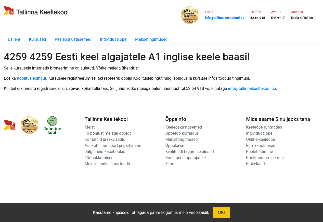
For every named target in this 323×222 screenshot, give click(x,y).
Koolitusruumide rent (265, 157)
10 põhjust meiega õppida (108, 133)
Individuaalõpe (113, 39)
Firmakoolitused (260, 145)
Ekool (170, 163)
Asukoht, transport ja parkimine (113, 145)
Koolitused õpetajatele (185, 157)
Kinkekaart (255, 163)
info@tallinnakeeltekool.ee (252, 88)
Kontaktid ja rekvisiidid (105, 139)
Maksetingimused (151, 39)
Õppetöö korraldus (182, 133)
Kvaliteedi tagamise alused (189, 151)
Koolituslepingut (31, 78)
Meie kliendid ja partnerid (107, 163)
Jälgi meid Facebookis (105, 151)
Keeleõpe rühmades (264, 127)
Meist (90, 127)
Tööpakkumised (99, 157)
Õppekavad (175, 145)
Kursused (37, 39)
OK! (221, 212)
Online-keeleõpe (260, 139)
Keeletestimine (259, 151)
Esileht (14, 39)
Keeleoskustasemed (73, 39)
